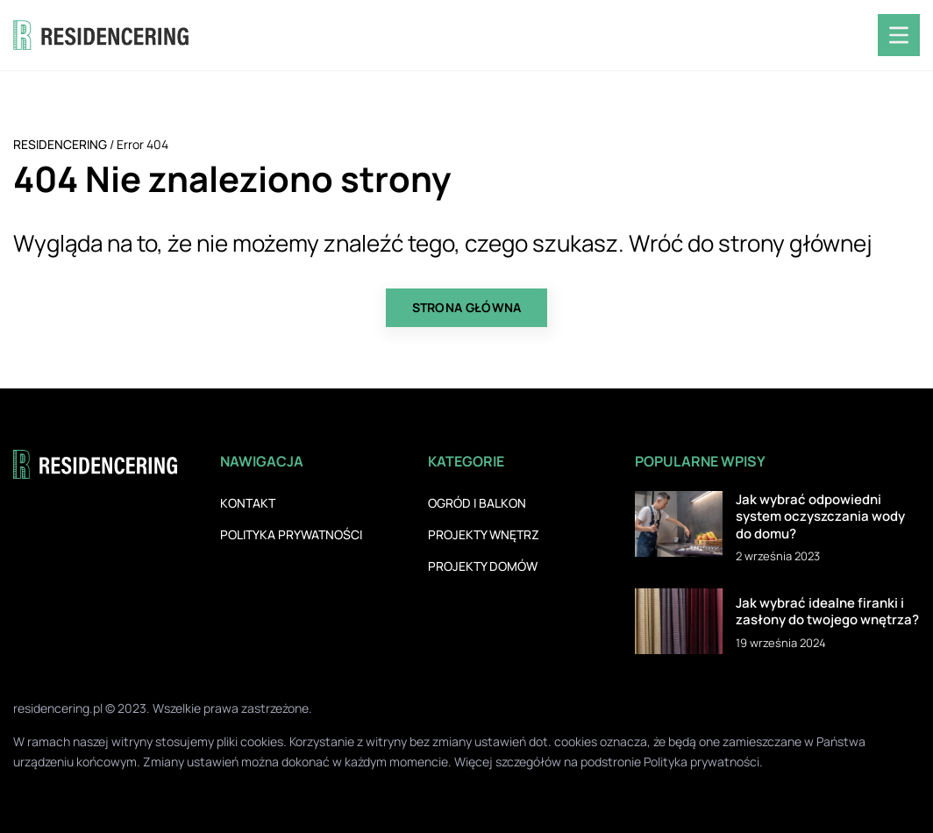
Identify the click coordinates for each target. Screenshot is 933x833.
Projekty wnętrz (483, 534)
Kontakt (247, 503)
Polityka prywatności (291, 534)
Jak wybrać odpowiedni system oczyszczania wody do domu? (820, 517)
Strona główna (467, 307)
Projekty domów (483, 566)
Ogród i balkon (477, 503)
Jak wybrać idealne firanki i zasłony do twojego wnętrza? (827, 611)
